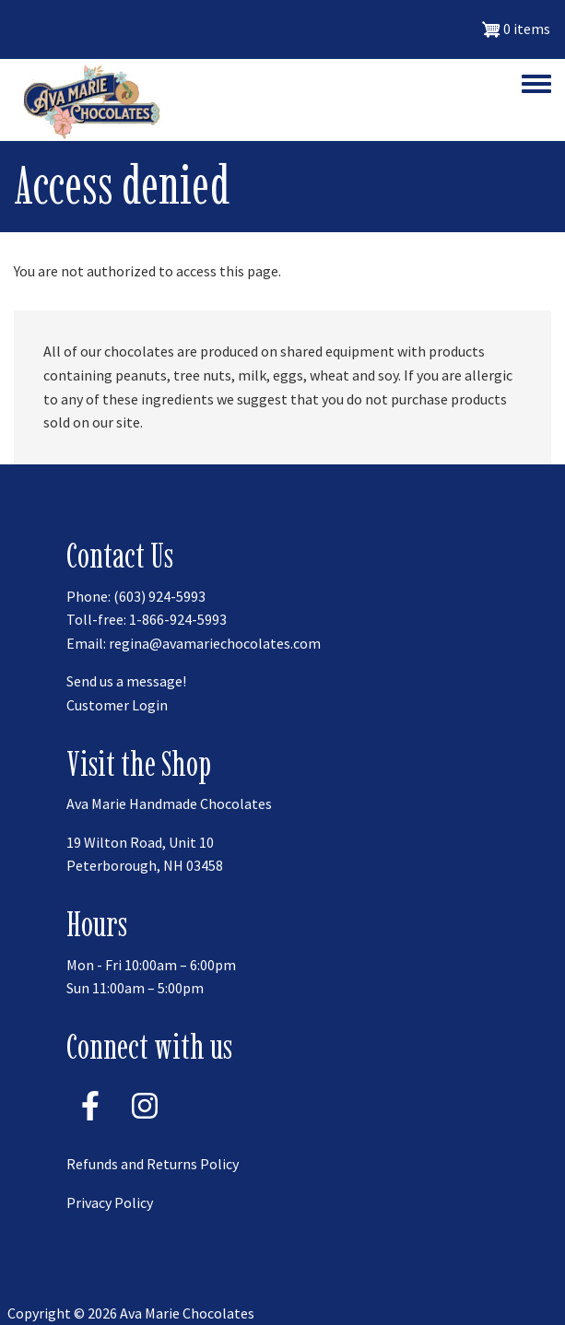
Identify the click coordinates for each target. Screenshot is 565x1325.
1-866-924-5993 (178, 619)
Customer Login (117, 705)
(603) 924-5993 (159, 596)
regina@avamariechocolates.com (215, 643)
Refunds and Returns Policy (152, 1164)
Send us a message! (126, 681)
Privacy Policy (109, 1202)
